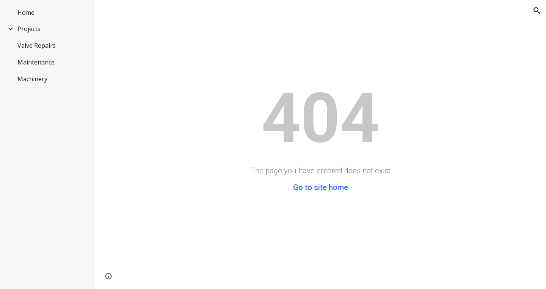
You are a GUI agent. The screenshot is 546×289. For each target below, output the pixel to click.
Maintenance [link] (36, 62)
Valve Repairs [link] (36, 45)
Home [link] (26, 12)
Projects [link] (29, 29)
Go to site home (320, 187)
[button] (537, 11)
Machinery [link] (32, 79)
